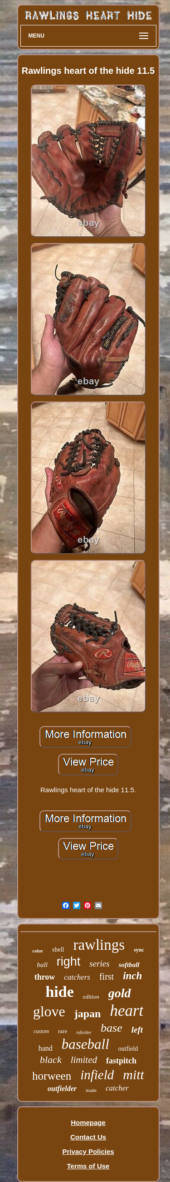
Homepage (88, 1122)
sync (139, 950)
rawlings (99, 945)
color (37, 950)
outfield (128, 1048)
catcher (117, 1088)
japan (87, 1013)
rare (62, 1031)
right (69, 961)
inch (132, 975)
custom (41, 1031)
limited (84, 1059)
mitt (133, 1074)
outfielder (62, 1088)
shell (58, 949)
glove (49, 1011)
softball (129, 964)
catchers (77, 977)
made (91, 1090)
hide (59, 991)
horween (51, 1076)
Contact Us (88, 1137)
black (51, 1059)
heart (126, 1010)
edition (91, 996)
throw (44, 976)
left (137, 1029)
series (99, 963)
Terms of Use (88, 1166)
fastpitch (121, 1060)
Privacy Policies (88, 1151)
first (106, 976)
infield (97, 1074)
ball (42, 964)
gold (119, 993)
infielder (84, 1032)
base (111, 1027)
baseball (85, 1044)
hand (46, 1048)
